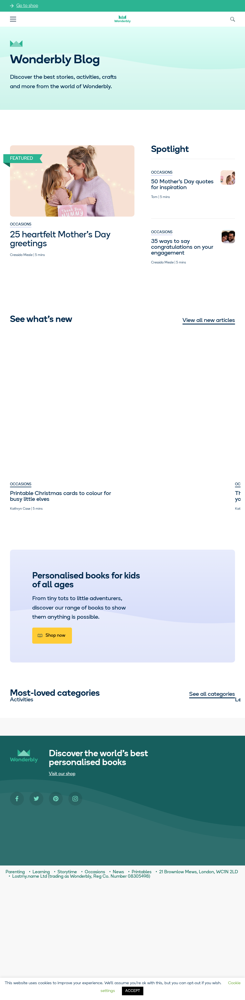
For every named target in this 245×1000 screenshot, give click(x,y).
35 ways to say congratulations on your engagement (182, 247)
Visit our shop (62, 891)
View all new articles (208, 320)
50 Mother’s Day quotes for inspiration (182, 185)
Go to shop (27, 6)
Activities (21, 761)
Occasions (20, 224)
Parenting (178, 386)
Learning (100, 761)
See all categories (212, 706)
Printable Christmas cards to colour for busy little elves (40, 401)
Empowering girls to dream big (194, 398)
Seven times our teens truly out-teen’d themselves (39, 505)
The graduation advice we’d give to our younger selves (120, 401)
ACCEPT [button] (132, 991)
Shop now (55, 647)
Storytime (102, 822)
